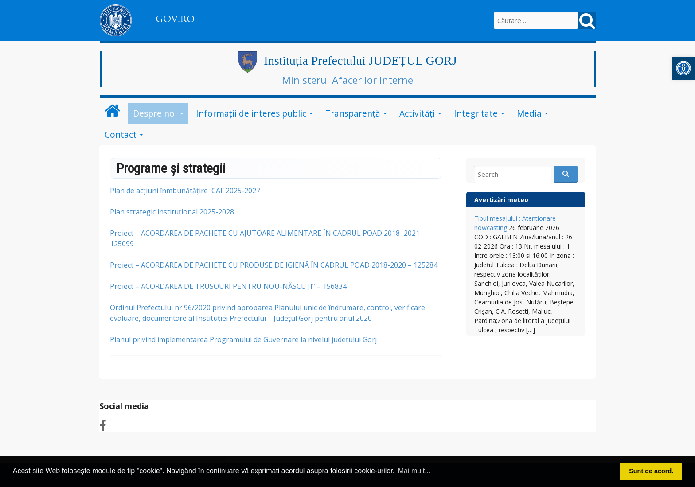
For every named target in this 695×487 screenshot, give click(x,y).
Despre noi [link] (155, 113)
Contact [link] (121, 134)
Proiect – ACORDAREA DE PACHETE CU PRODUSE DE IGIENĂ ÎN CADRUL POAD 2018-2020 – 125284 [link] (273, 265)
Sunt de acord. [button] (651, 471)
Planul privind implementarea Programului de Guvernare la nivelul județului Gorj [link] (243, 339)
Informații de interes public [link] (251, 113)
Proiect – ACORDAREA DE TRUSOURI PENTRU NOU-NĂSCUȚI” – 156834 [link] (228, 286)
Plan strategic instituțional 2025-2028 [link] (172, 212)
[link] (683, 68)
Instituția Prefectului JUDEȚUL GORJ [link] (360, 60)
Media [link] (529, 113)
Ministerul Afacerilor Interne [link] (347, 79)
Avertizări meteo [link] (501, 199)
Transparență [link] (352, 113)
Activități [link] (417, 113)
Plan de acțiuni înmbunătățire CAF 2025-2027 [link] (185, 190)
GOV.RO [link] (175, 19)
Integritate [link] (476, 113)
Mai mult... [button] (414, 471)
